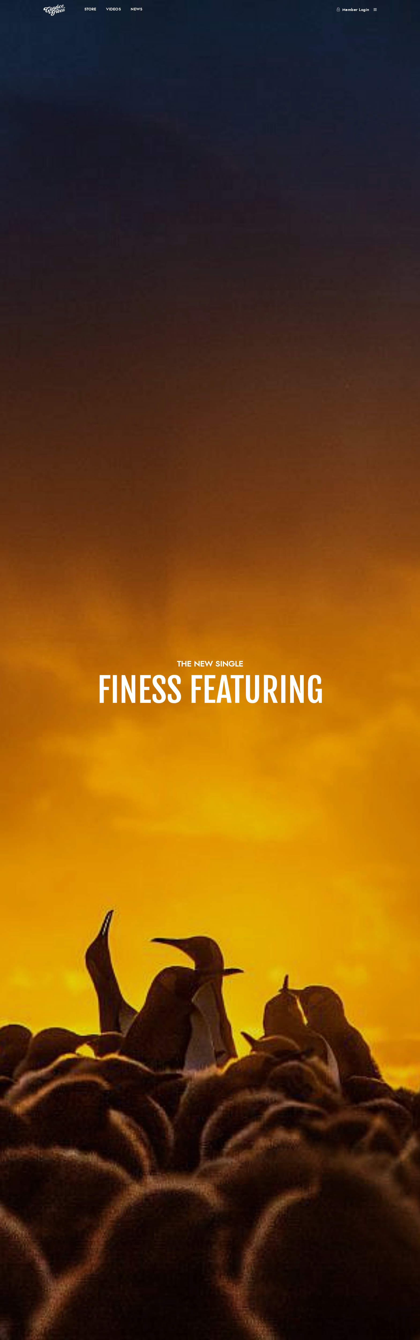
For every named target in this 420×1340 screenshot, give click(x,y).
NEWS (136, 9)
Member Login (352, 10)
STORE (90, 9)
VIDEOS (113, 9)
